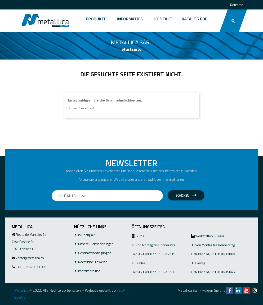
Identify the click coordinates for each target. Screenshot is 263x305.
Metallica (21, 290)
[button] (233, 20)
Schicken (185, 195)
